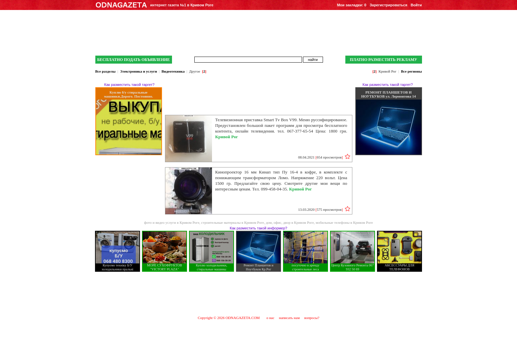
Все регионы (411, 71)
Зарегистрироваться (388, 5)
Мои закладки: (351, 5)
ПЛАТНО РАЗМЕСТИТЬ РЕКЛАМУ (383, 59)
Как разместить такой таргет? (129, 85)
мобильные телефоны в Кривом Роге (344, 222)
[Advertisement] (258, 293)
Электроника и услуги (138, 71)
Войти (416, 5)
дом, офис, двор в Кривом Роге (290, 222)
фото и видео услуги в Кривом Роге (171, 222)
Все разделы (105, 71)
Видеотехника (173, 71)
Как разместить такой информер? (258, 228)
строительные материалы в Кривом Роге (232, 222)
